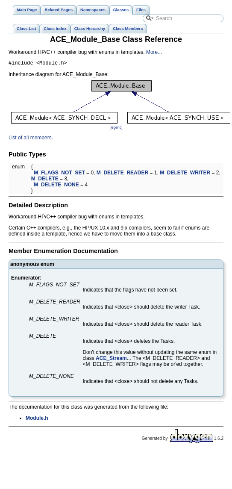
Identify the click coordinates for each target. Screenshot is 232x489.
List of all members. (31, 139)
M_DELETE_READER (122, 174)
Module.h (37, 419)
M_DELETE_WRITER (185, 174)
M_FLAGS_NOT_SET (59, 174)
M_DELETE (45, 180)
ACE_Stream (111, 359)
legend (116, 129)
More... (154, 52)
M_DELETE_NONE (56, 186)
